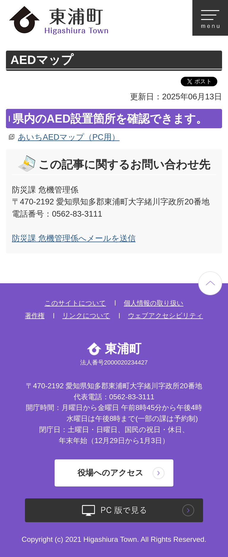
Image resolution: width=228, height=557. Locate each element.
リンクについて (86, 315)
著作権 (35, 315)
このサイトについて (75, 303)
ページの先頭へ (210, 283)
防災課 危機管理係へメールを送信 (74, 238)
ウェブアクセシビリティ (165, 315)
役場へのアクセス (110, 472)
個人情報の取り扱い (153, 303)
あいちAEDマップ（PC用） (69, 137)
